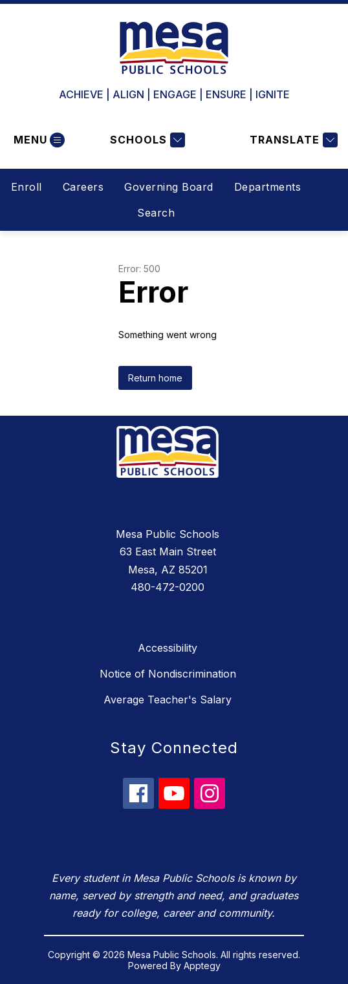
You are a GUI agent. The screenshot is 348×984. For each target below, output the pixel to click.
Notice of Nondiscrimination (168, 673)
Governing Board (168, 186)
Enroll (26, 186)
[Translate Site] (292, 140)
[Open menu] (37, 140)
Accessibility (167, 647)
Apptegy (202, 965)
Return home (155, 377)
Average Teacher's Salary (167, 699)
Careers (83, 186)
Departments (267, 186)
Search (156, 212)
